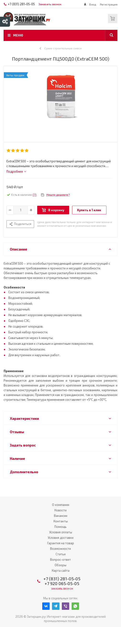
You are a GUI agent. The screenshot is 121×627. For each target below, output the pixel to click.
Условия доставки (61, 538)
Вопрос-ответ (60, 559)
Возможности (60, 548)
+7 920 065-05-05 (62, 583)
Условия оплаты (60, 532)
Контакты (60, 521)
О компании (60, 505)
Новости (60, 510)
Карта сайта (60, 570)
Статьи (61, 554)
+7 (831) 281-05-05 (21, 4)
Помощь (60, 527)
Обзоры (60, 565)
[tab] (16, 171)
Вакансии (60, 516)
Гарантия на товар (60, 543)
